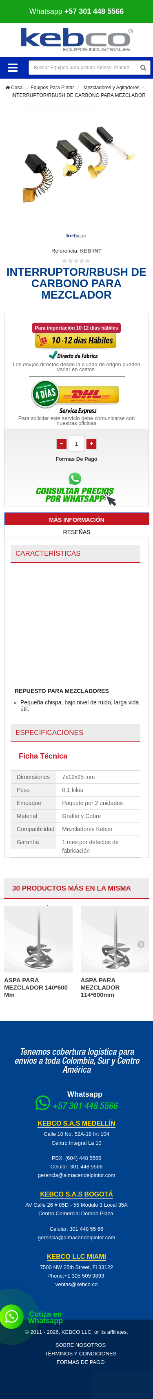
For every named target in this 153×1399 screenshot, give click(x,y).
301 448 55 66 (86, 1229)
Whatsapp (76, 11)
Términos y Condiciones (81, 1354)
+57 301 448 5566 (85, 1106)
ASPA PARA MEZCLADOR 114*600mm (100, 987)
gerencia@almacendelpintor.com (76, 1175)
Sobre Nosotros (80, 1345)
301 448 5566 (86, 1167)
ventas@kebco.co (76, 1284)
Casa (13, 87)
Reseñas (77, 532)
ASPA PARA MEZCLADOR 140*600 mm (36, 987)
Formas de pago (81, 1362)
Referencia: (64, 251)
